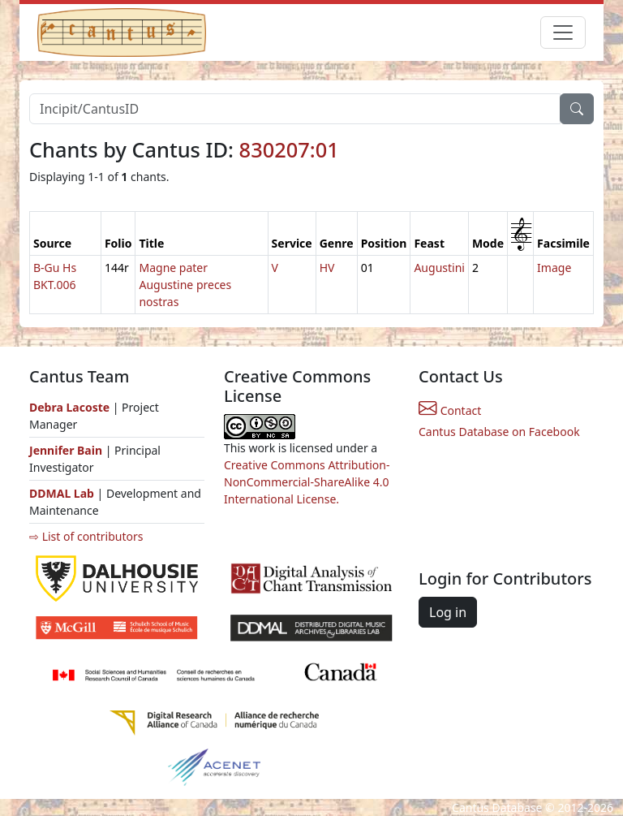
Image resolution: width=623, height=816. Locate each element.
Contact (450, 410)
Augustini (439, 267)
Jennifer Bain (67, 450)
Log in (447, 612)
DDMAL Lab (61, 493)
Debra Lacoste (69, 407)
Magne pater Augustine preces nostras (185, 284)
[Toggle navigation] (563, 32)
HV (327, 267)
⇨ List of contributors (86, 536)
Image (554, 267)
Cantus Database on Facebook (499, 431)
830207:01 (289, 149)
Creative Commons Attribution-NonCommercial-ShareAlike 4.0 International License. (306, 482)
